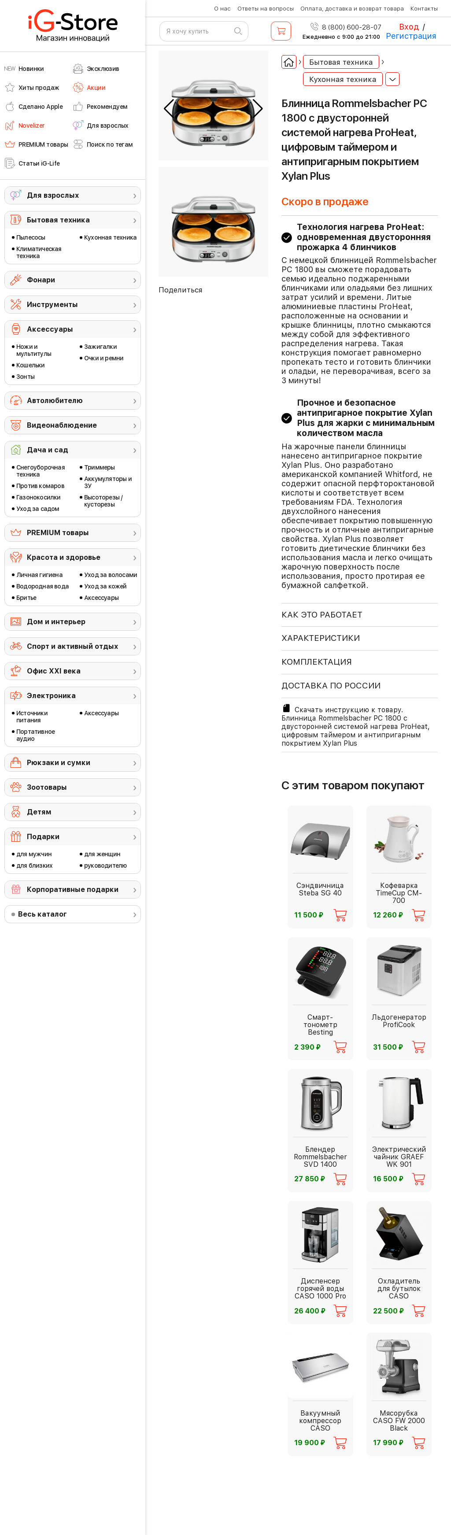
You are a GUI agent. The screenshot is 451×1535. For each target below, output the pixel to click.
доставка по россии (331, 686)
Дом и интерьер (56, 622)
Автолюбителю (55, 400)
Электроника (51, 696)
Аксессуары (50, 329)
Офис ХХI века (54, 671)
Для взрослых (53, 195)
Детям (39, 812)
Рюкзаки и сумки (58, 762)
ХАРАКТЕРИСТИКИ (320, 638)
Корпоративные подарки (72, 889)
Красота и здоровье (63, 557)
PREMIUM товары (58, 533)
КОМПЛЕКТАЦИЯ (316, 662)
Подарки (43, 836)
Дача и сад (47, 450)
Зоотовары (47, 787)
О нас (222, 8)
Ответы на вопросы (265, 8)
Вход (409, 26)
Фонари (41, 280)
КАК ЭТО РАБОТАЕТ (321, 615)
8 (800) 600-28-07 (346, 27)
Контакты (424, 8)
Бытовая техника (58, 220)
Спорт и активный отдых (72, 646)
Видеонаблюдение (62, 425)
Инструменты (52, 304)
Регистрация (411, 36)
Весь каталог (42, 914)
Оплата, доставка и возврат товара (352, 8)
